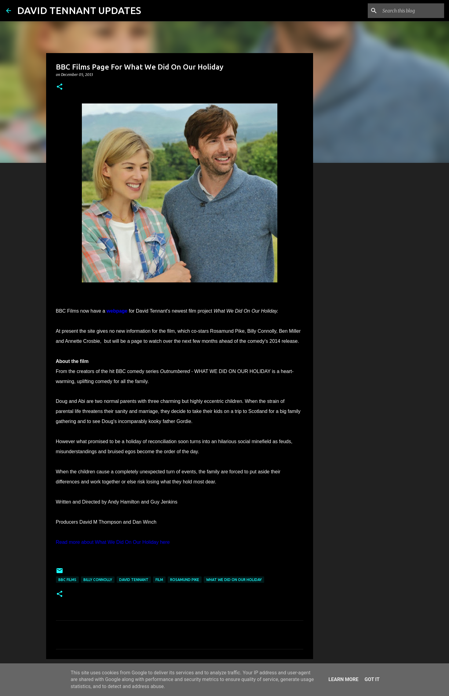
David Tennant (133, 580)
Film (159, 580)
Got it (371, 679)
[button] (59, 87)
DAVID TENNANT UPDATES (79, 10)
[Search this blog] (412, 10)
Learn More (343, 679)
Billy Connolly (97, 580)
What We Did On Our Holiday (234, 580)
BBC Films (67, 580)
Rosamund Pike (184, 580)
